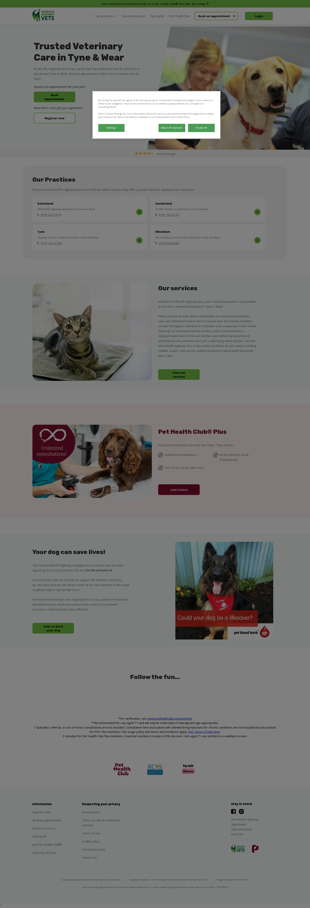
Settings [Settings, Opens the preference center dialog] (111, 127)
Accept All (201, 127)
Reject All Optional (172, 127)
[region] (156, 115)
